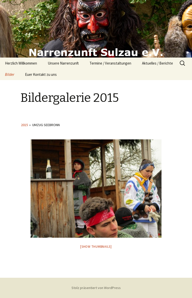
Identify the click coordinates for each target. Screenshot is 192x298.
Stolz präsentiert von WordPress (96, 287)
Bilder (9, 74)
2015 (24, 125)
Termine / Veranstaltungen (110, 63)
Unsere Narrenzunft (63, 63)
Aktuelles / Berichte (157, 63)
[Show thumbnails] (96, 246)
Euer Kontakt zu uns (41, 74)
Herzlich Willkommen (21, 63)
